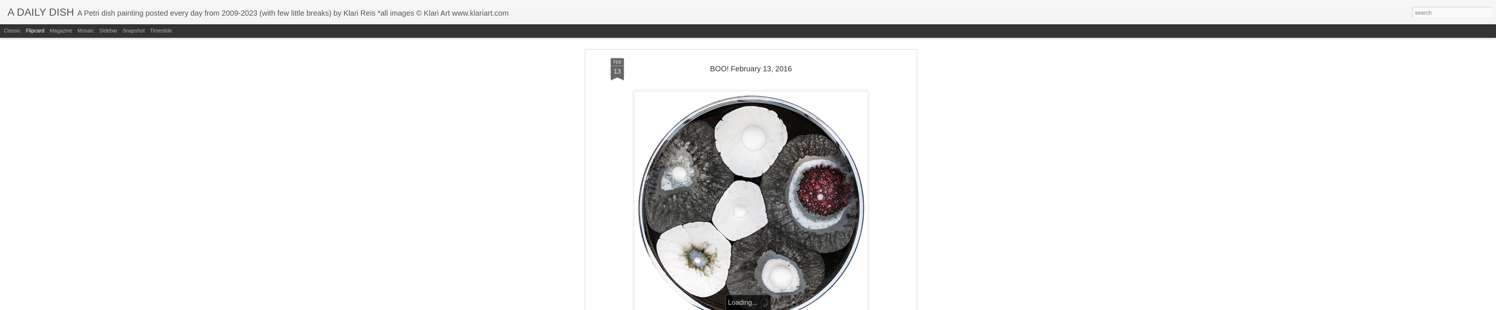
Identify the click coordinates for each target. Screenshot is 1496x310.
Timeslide (161, 31)
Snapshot (134, 31)
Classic (12, 31)
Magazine (61, 31)
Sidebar (108, 31)
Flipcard (35, 31)
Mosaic (85, 31)
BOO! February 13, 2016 (751, 61)
